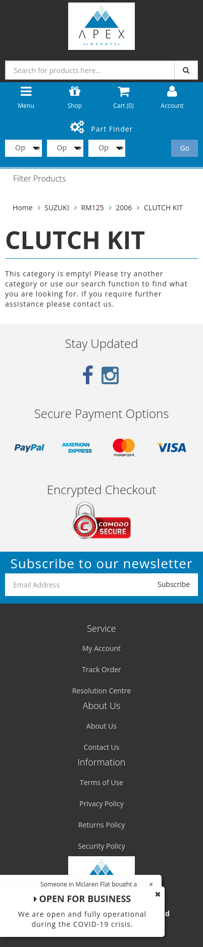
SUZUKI (56, 207)
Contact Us (102, 747)
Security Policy (101, 846)
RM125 (92, 207)
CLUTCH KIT (163, 207)
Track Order (101, 669)
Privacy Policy (101, 803)
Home (23, 207)
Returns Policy (101, 825)
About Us (101, 726)
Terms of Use (101, 782)
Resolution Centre (101, 690)
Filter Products (39, 179)
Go (184, 148)
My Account (101, 648)
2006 (124, 207)
